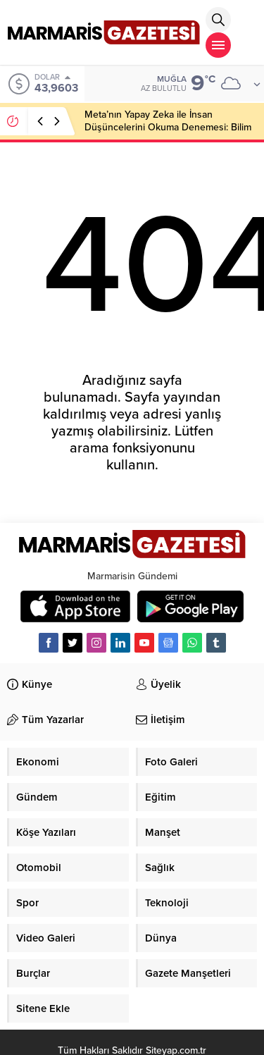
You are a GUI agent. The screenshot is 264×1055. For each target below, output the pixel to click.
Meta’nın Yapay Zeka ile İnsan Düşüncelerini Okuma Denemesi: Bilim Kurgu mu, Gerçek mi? (167, 127)
